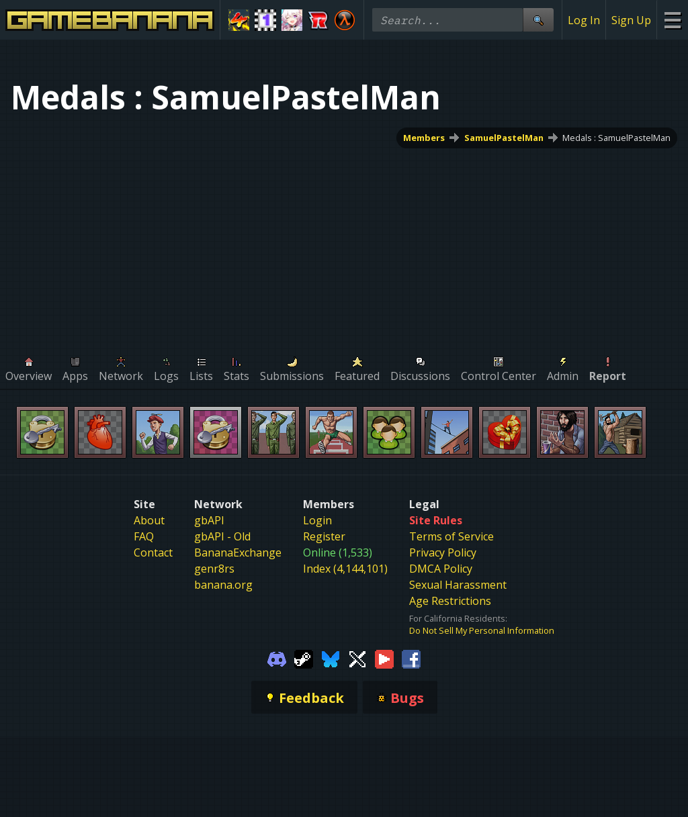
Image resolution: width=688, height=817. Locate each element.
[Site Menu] (672, 20)
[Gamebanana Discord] (277, 658)
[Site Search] (538, 20)
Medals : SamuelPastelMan (616, 138)
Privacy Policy (442, 552)
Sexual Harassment (458, 584)
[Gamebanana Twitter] (357, 658)
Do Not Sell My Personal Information (481, 630)
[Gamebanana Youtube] (384, 658)
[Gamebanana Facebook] (411, 658)
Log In (584, 20)
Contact (153, 552)
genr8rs (214, 568)
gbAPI (209, 520)
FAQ (144, 536)
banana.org (223, 584)
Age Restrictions (450, 600)
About (149, 520)
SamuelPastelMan (504, 138)
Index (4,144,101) (345, 568)
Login (317, 520)
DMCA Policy (440, 568)
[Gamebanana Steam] (303, 658)
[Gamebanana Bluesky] (330, 658)
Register (324, 536)
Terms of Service (451, 536)
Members (424, 138)
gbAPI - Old (222, 536)
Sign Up (631, 20)
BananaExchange (238, 552)
